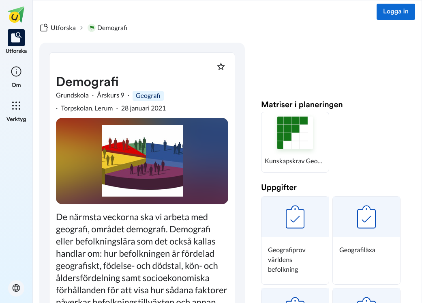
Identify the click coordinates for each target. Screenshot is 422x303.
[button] (295, 142)
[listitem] (16, 42)
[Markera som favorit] (221, 66)
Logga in (396, 12)
